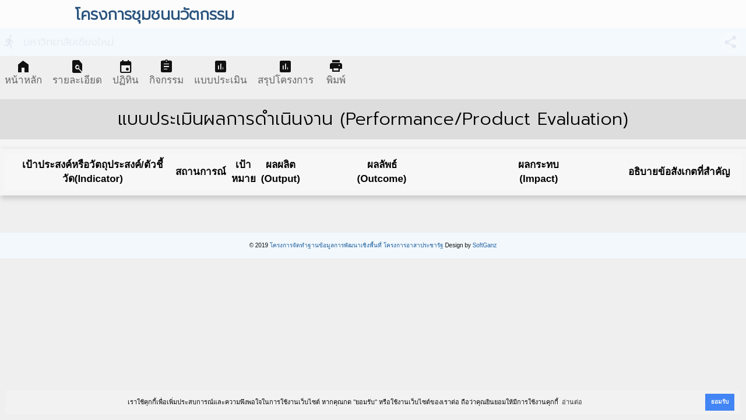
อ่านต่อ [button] (572, 401)
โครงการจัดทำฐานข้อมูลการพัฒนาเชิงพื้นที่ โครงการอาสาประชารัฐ (357, 245)
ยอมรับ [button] (720, 401)
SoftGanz (485, 245)
